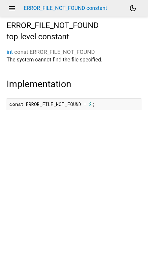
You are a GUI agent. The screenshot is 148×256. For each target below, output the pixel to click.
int (10, 52)
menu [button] (12, 8)
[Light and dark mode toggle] (133, 8)
